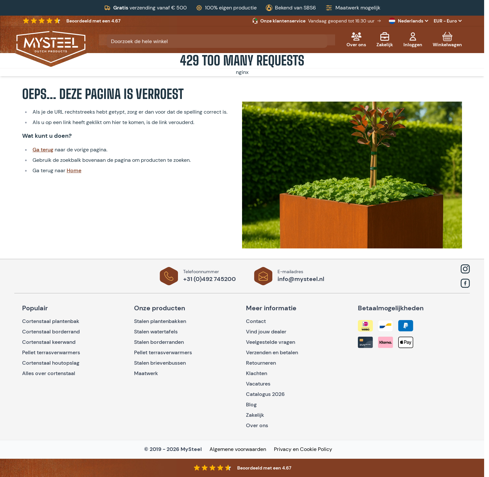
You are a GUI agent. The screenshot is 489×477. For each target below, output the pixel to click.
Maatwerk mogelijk (357, 7)
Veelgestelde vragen (270, 342)
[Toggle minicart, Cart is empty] (447, 40)
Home (74, 170)
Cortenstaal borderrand (51, 331)
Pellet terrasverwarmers (51, 352)
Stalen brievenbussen (160, 362)
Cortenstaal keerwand (48, 342)
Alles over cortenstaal (49, 373)
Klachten (256, 373)
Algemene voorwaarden (238, 449)
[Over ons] (356, 40)
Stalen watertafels (156, 331)
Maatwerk (146, 373)
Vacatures (258, 383)
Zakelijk (255, 415)
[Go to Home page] (51, 47)
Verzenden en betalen (272, 352)
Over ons (257, 425)
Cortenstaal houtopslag (50, 362)
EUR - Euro (448, 21)
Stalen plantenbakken (160, 321)
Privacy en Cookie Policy (303, 449)
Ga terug (43, 149)
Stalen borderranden (159, 342)
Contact (256, 321)
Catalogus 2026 (265, 394)
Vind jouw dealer (266, 331)
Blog (251, 404)
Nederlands (409, 21)
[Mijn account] (412, 40)
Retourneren (261, 362)
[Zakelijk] (384, 40)
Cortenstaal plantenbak (50, 321)
